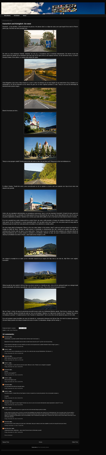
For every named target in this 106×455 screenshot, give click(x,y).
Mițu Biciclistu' (7, 428)
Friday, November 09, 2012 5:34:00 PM (14, 418)
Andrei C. (6, 349)
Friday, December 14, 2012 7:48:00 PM (14, 432)
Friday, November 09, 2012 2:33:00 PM (14, 381)
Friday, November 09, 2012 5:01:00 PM (14, 404)
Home (40, 442)
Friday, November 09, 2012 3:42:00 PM (14, 388)
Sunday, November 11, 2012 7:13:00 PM (14, 425)
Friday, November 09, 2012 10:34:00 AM (14, 346)
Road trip (15, 330)
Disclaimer (17, 15)
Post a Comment (8, 435)
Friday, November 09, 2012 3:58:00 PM (14, 398)
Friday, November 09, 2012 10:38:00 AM (14, 353)
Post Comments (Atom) (43, 447)
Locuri (11, 330)
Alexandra (6, 337)
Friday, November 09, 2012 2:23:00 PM (14, 374)
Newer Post (6, 442)
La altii (7, 330)
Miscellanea (7, 15)
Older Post (75, 442)
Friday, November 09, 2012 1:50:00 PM (14, 366)
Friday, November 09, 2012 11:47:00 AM (14, 360)
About (24, 15)
